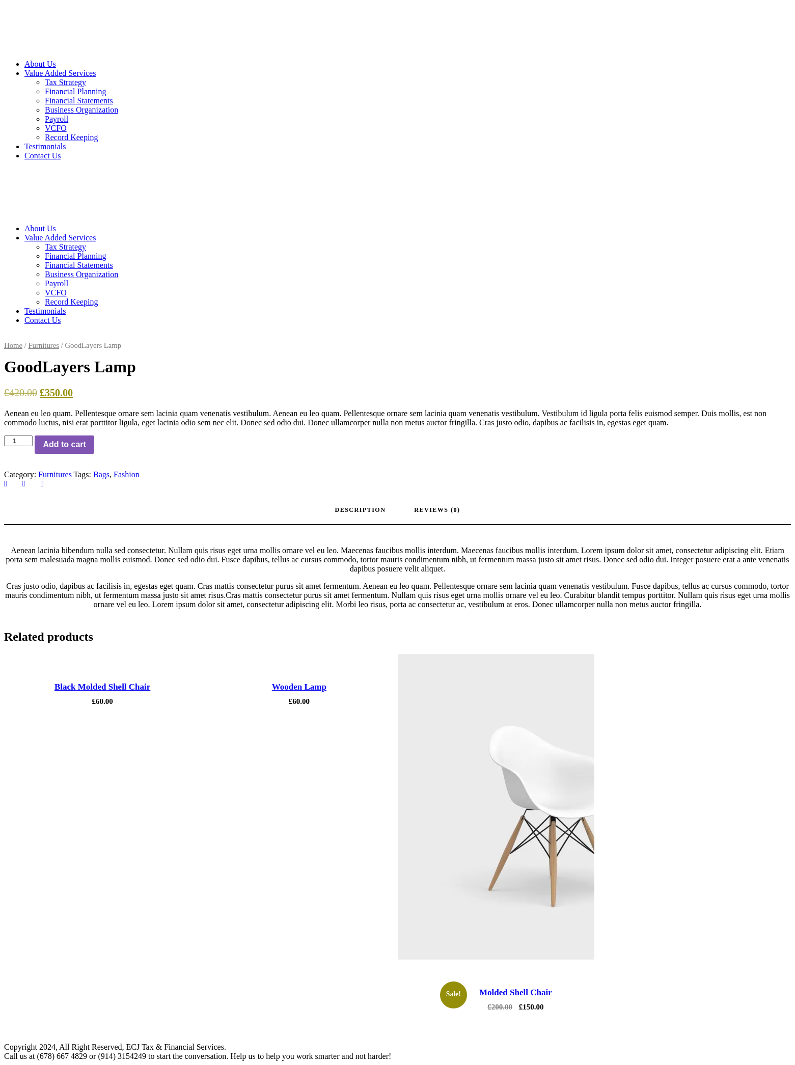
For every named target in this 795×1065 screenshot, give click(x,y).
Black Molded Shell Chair (102, 687)
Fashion (127, 474)
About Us (40, 64)
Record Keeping (71, 137)
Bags (101, 474)
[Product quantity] (18, 440)
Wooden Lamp (299, 687)
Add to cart (64, 444)
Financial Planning (75, 91)
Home (13, 345)
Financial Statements (79, 100)
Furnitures (43, 345)
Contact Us (42, 155)
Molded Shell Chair (515, 992)
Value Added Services (60, 73)
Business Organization (81, 109)
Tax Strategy (65, 82)
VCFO (56, 128)
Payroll (56, 119)
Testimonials (45, 146)
